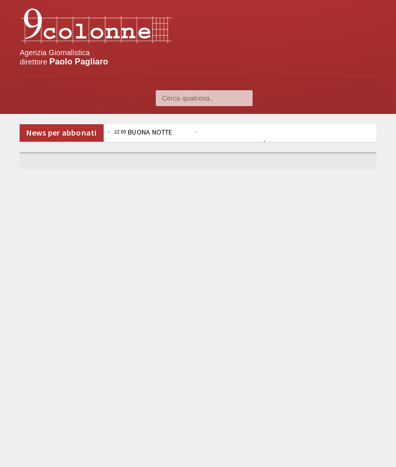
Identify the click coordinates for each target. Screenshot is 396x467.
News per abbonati (61, 132)
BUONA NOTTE (143, 132)
